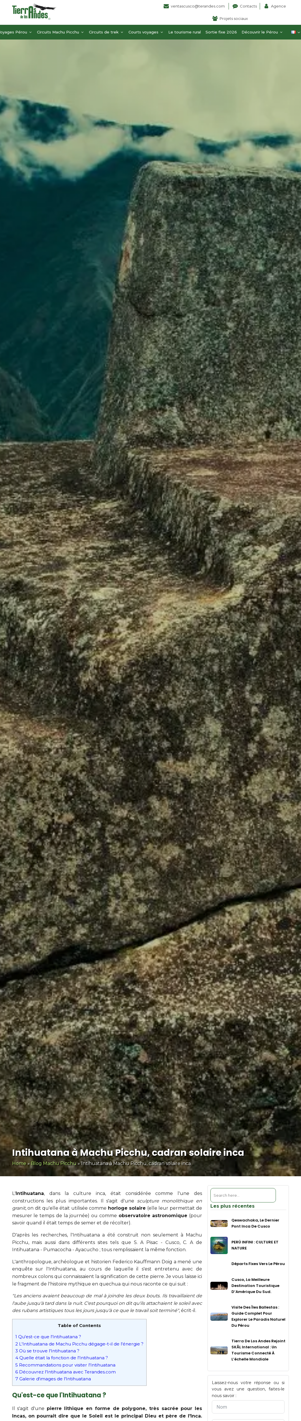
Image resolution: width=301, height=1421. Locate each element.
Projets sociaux (234, 18)
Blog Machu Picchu (53, 1163)
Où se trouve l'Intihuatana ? (47, 1351)
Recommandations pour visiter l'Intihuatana (65, 1365)
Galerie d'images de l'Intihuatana (53, 1379)
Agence (278, 6)
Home (19, 1163)
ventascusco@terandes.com (198, 6)
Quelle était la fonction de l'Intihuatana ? (61, 1357)
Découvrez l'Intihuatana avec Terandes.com (65, 1372)
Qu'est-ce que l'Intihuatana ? (48, 1336)
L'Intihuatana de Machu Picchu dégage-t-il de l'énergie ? (79, 1344)
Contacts (248, 6)
